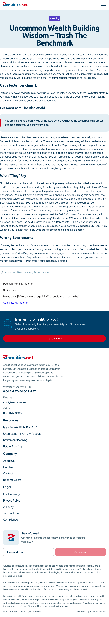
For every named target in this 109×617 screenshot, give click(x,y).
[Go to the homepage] (18, 357)
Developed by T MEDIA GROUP (91, 611)
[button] (103, 5)
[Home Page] (15, 5)
